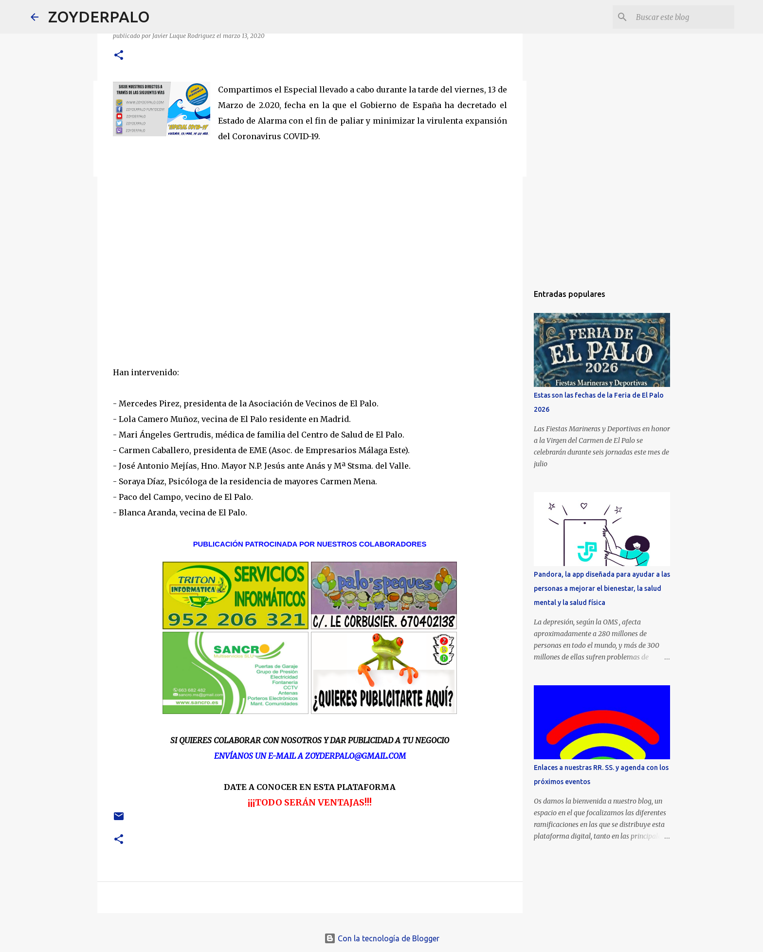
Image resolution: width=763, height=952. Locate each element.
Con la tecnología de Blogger (381, 938)
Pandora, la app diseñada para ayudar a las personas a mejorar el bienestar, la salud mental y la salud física (602, 588)
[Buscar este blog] (683, 17)
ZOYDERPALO (99, 16)
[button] (119, 55)
